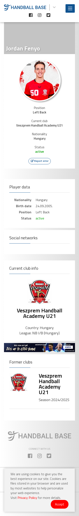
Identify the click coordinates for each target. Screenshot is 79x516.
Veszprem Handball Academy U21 (39, 313)
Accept (59, 504)
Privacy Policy (27, 497)
